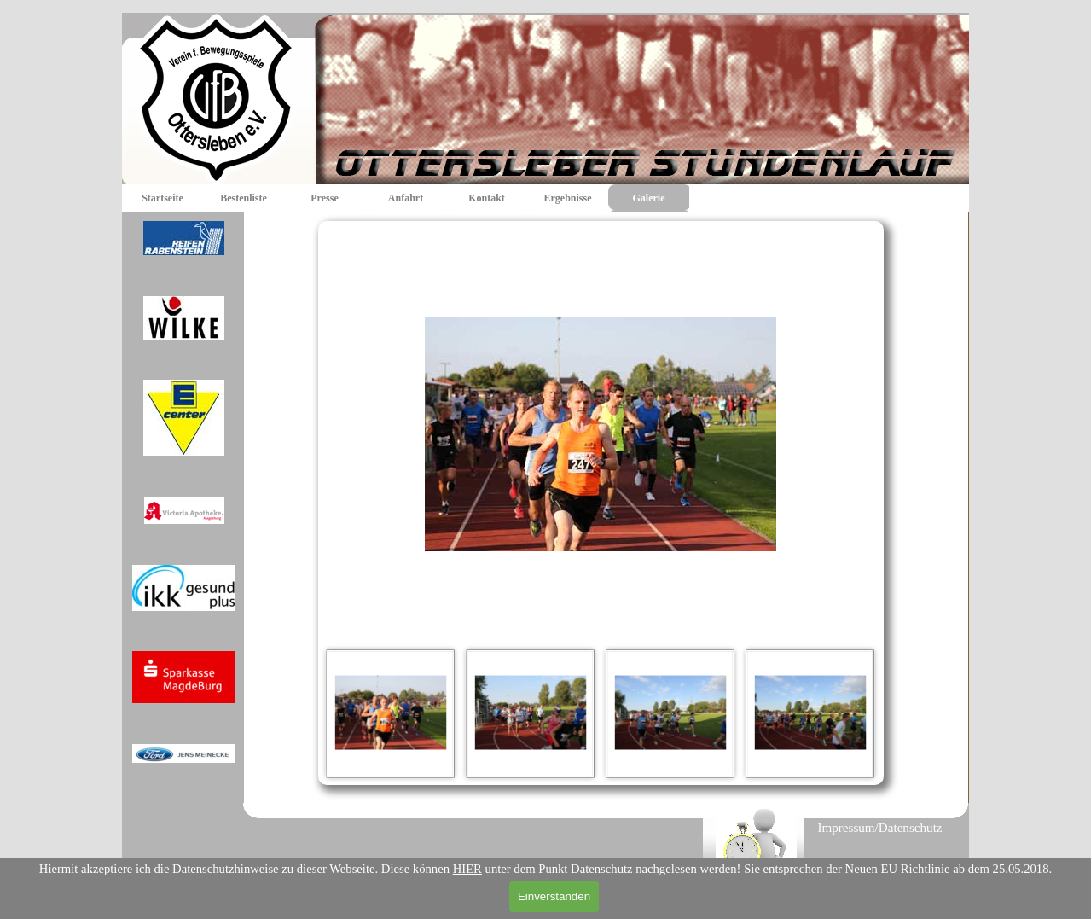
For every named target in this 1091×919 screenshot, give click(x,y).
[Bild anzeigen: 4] (810, 713)
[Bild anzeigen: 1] (391, 713)
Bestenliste (243, 198)
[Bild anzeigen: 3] (670, 713)
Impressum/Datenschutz (879, 828)
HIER (467, 868)
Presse (324, 198)
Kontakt (486, 198)
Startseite (162, 198)
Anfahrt (405, 198)
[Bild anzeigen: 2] (531, 713)
